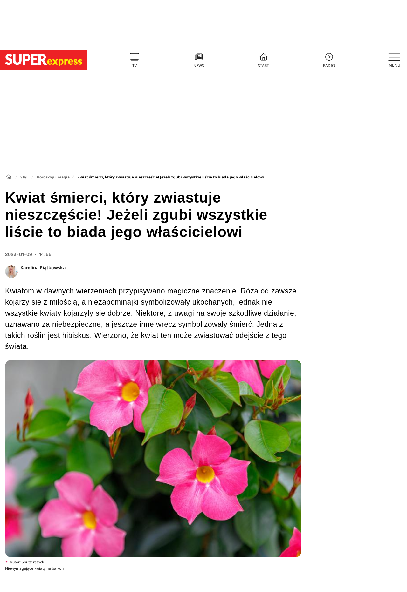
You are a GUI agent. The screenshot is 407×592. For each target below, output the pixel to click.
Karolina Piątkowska (43, 268)
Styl (24, 177)
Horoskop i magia (53, 177)
